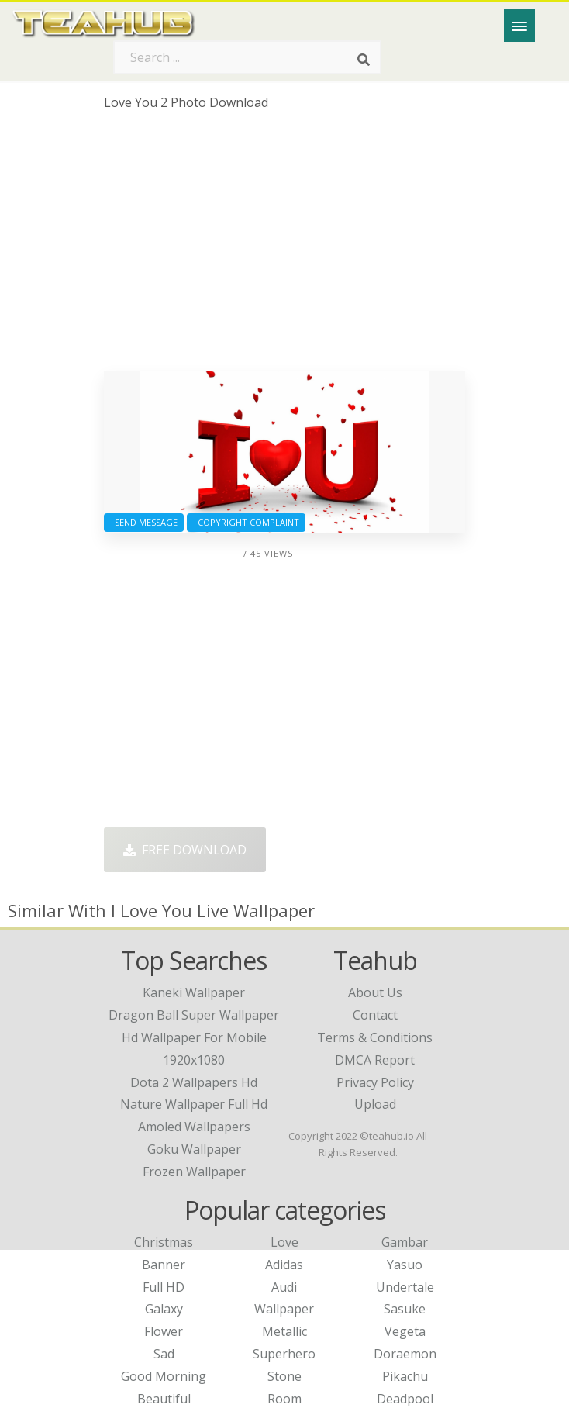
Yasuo (404, 1264)
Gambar (404, 1242)
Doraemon (405, 1353)
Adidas (284, 1264)
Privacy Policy (375, 1082)
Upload (375, 1104)
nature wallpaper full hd (193, 1104)
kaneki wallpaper (194, 992)
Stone (284, 1376)
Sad (163, 1353)
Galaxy (164, 1308)
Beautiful (164, 1398)
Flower (163, 1331)
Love (284, 1242)
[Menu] (519, 25)
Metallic (284, 1331)
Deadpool (405, 1398)
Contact (375, 1014)
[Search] (363, 60)
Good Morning (163, 1376)
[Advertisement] (285, 246)
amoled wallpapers (194, 1126)
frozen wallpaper (194, 1171)
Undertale (405, 1287)
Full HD (163, 1287)
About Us (375, 992)
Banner (163, 1264)
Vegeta (405, 1331)
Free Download (185, 849)
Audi (284, 1287)
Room (284, 1398)
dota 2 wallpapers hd (193, 1082)
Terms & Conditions (375, 1037)
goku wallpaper (194, 1149)
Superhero (284, 1353)
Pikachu (405, 1376)
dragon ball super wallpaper (194, 1014)
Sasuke (405, 1308)
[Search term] (247, 57)
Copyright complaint (246, 522)
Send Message (144, 522)
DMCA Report (375, 1059)
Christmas (163, 1242)
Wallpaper (284, 1308)
